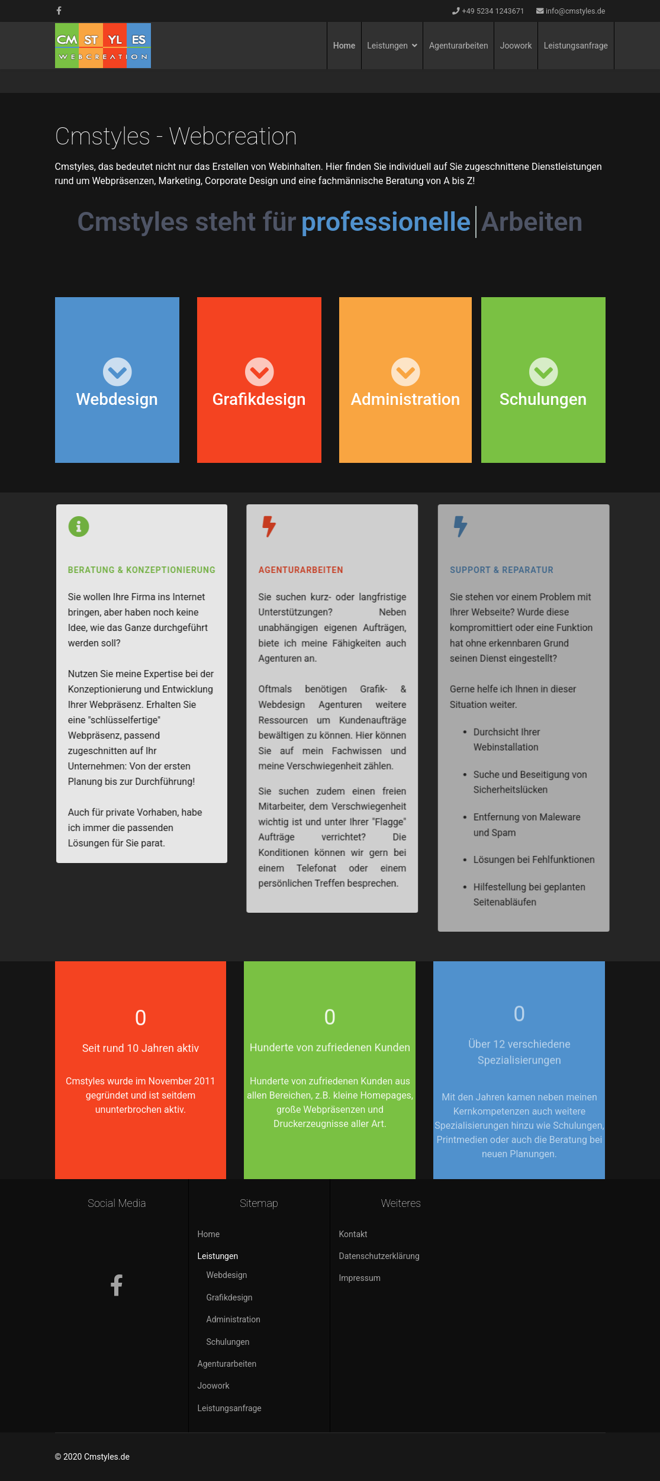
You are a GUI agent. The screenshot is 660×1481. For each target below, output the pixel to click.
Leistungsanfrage (576, 45)
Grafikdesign (230, 1297)
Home (344, 45)
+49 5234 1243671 (493, 11)
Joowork (516, 45)
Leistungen (387, 45)
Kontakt (353, 1234)
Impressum (360, 1278)
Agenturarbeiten (458, 45)
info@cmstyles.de (575, 11)
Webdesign (227, 1275)
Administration (233, 1319)
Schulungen (228, 1342)
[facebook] (59, 10)
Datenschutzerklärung (379, 1256)
